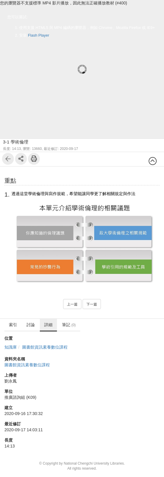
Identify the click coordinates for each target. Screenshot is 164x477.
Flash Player (38, 35)
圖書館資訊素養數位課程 (45, 347)
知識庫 (10, 347)
